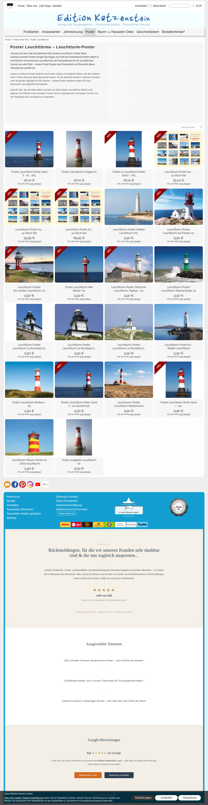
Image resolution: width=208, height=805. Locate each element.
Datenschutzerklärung (69, 505)
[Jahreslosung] (73, 32)
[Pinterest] (22, 484)
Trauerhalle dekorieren (20, 509)
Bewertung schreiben (119, 775)
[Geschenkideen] (147, 32)
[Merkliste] (150, 6)
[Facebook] (14, 484)
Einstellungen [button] (143, 797)
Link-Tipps (45, 5)
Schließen (166, 797)
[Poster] (90, 32)
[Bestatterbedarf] (173, 32)
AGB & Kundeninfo (67, 500)
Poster (8, 40)
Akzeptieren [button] (190, 797)
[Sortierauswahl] (191, 127)
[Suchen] (179, 5)
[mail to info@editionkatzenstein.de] (7, 484)
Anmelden (141, 5)
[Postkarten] (31, 32)
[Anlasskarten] (51, 32)
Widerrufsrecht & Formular (71, 509)
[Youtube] (37, 484)
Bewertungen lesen (88, 775)
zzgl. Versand (35, 184)
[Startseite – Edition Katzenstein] (10, 4)
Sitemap (11, 517)
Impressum (13, 496)
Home (21, 5)
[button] (193, 6)
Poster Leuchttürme (39, 40)
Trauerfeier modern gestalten (24, 513)
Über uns (31, 5)
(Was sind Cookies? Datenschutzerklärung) (23, 798)
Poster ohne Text (20, 40)
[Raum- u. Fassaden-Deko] (115, 32)
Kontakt (57, 5)
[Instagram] (30, 484)
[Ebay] (45, 484)
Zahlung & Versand (67, 496)
